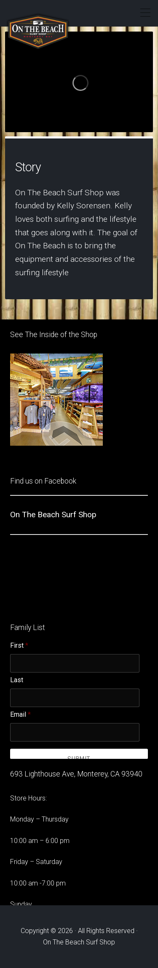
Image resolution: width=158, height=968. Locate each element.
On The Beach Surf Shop (53, 514)
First (19, 645)
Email (20, 714)
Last (16, 680)
